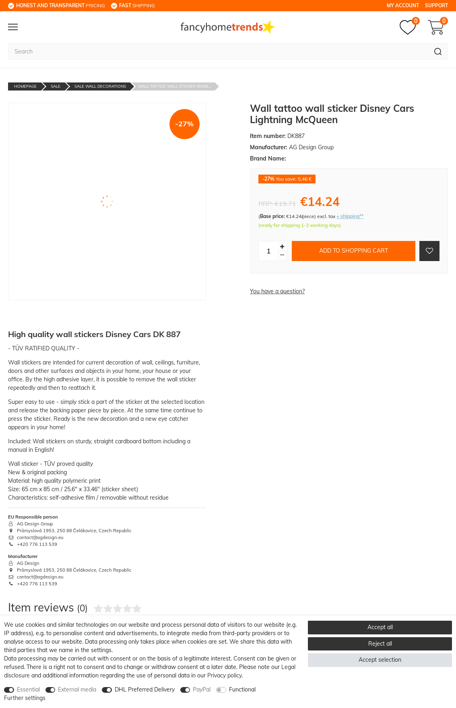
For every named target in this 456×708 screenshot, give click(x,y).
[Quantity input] (268, 251)
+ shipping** (349, 216)
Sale (55, 86)
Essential (28, 689)
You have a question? (277, 291)
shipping (137, 5)
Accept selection (380, 659)
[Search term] (218, 51)
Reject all (380, 643)
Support (436, 5)
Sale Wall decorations (100, 86)
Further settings (24, 698)
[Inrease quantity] (282, 247)
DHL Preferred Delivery (145, 689)
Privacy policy (224, 675)
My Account (403, 5)
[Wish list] (410, 27)
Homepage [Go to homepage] (25, 86)
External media (77, 689)
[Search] (438, 51)
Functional (242, 689)
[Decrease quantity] (282, 255)
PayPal (201, 689)
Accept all (380, 627)
